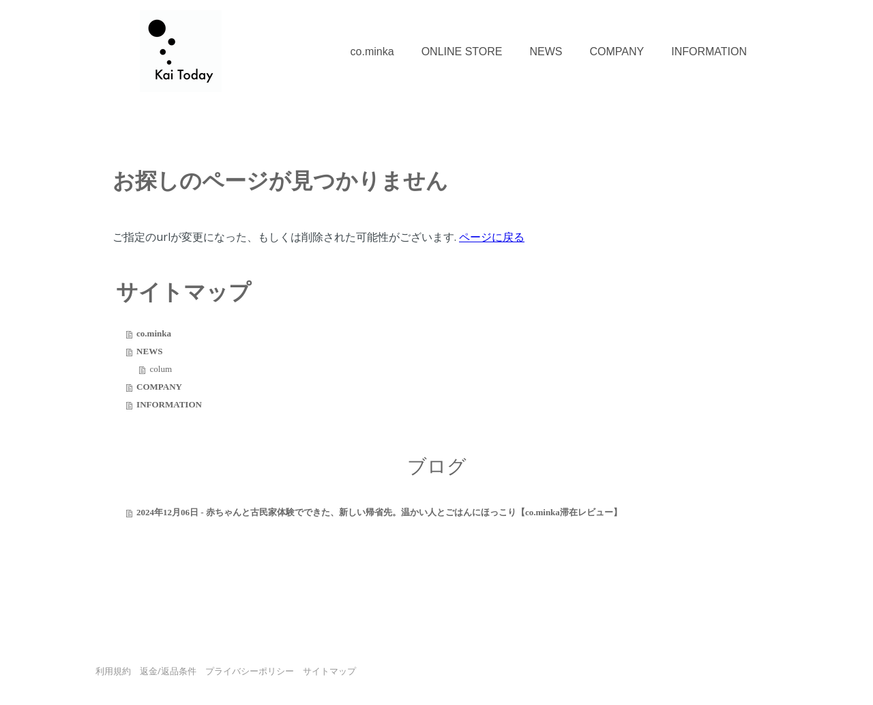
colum (161, 369)
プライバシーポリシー (249, 671)
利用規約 (113, 671)
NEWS (545, 51)
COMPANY (616, 51)
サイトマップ (329, 671)
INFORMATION (709, 51)
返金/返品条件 (168, 671)
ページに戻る (491, 236)
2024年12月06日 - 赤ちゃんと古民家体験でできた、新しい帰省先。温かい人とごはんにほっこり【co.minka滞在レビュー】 (379, 512)
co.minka (372, 51)
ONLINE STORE (462, 51)
